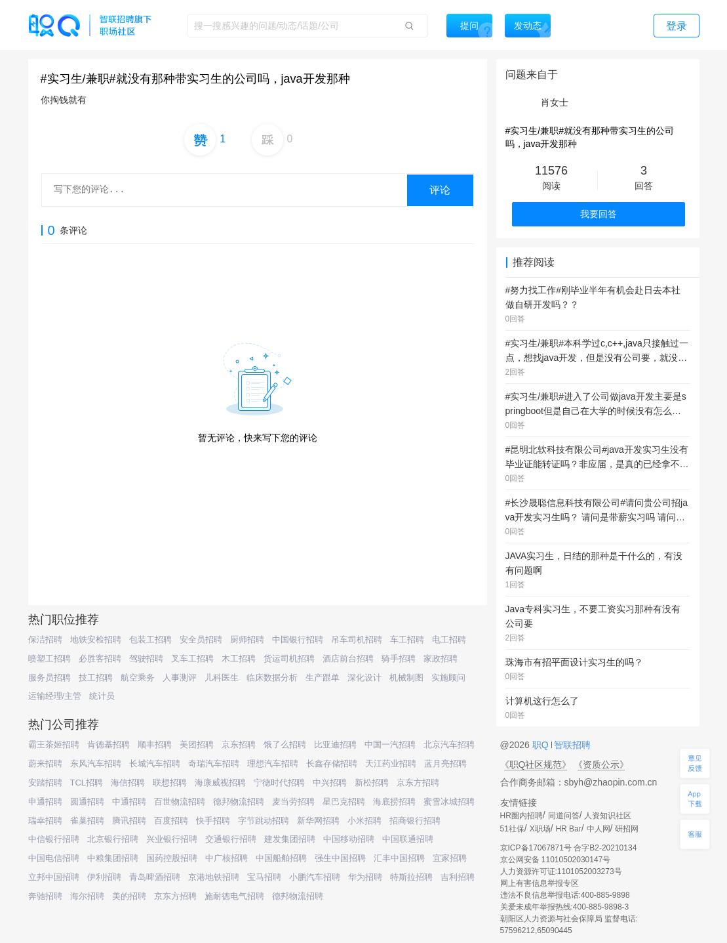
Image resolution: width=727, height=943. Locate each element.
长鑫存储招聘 (331, 763)
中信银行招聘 (53, 839)
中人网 (598, 828)
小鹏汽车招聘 (314, 877)
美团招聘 (197, 744)
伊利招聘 (104, 877)
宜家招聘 (450, 858)
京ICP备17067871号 (536, 847)
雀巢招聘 (87, 821)
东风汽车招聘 (95, 763)
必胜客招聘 (100, 658)
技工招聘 (96, 677)
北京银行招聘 (112, 839)
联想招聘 (170, 782)
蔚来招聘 (45, 763)
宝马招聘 (264, 877)
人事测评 (180, 677)
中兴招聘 (330, 782)
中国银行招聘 (297, 639)
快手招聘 (213, 821)
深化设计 (364, 677)
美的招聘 (129, 896)
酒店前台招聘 (348, 658)
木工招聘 (239, 658)
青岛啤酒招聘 (154, 877)
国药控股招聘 (171, 858)
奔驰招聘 (45, 896)
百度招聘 (171, 821)
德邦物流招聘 (238, 802)
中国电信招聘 (53, 858)
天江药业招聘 (390, 763)
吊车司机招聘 (356, 639)
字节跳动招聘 (263, 821)
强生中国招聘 (340, 858)
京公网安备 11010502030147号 (555, 859)
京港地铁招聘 (213, 877)
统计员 (102, 696)
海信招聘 (128, 782)
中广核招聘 (226, 858)
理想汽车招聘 (272, 763)
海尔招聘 (87, 896)
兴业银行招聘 (171, 839)
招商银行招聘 (415, 821)
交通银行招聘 (230, 839)
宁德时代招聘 (279, 782)
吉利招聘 (458, 877)
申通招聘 (45, 802)
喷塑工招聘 (49, 658)
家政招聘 (440, 658)
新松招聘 (372, 782)
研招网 (627, 828)
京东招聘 (239, 744)
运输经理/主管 (55, 696)
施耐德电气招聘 (234, 896)
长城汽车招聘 (154, 763)
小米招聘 (364, 821)
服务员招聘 (49, 677)
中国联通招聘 (407, 839)
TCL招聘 (87, 782)
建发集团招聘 (289, 839)
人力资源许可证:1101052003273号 (561, 871)
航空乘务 (138, 677)
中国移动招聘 (348, 839)
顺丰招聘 (155, 744)
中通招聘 (129, 802)
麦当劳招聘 (293, 802)
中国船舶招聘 (281, 858)
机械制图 (406, 677)
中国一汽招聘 (390, 744)
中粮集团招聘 (112, 858)
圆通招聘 (87, 802)
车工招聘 (407, 639)
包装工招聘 (150, 639)
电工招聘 (449, 639)
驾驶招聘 (146, 658)
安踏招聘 (45, 782)
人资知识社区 (607, 815)
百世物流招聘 (179, 802)
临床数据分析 (272, 677)
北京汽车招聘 (449, 744)
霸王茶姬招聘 (53, 744)
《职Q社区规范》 (536, 764)
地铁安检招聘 (95, 639)
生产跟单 (322, 677)
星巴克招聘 (344, 802)
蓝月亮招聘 (445, 763)
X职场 (540, 828)
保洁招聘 (45, 639)
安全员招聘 (201, 639)
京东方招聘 (418, 782)
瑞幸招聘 (45, 821)
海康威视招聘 (220, 782)
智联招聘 (571, 745)
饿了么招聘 (285, 744)
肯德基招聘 (108, 744)
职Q (541, 745)
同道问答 (564, 815)
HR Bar (568, 828)
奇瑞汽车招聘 (213, 763)
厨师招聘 (247, 639)
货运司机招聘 (289, 658)
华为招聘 (365, 877)
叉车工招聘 (192, 658)
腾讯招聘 (129, 821)
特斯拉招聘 (411, 877)
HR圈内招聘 (521, 815)
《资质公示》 (601, 764)
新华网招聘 (318, 821)
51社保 (512, 828)
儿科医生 (222, 677)
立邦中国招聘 (53, 877)
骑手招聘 (399, 658)
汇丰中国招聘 (399, 858)
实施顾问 (448, 677)
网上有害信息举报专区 (539, 883)
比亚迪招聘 (335, 744)
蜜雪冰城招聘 (449, 802)
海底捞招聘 (394, 802)
